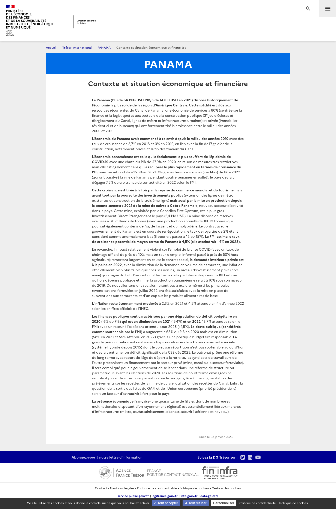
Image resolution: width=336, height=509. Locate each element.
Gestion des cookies (226, 488)
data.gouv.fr (209, 496)
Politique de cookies (194, 488)
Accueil (51, 47)
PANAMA (104, 47)
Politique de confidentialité (157, 488)
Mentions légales (122, 488)
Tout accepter (166, 503)
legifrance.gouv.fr (165, 496)
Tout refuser (196, 503)
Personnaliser (223, 503)
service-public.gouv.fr (133, 496)
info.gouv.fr (189, 496)
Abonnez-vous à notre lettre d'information (107, 457)
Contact (101, 488)
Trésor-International (77, 47)
